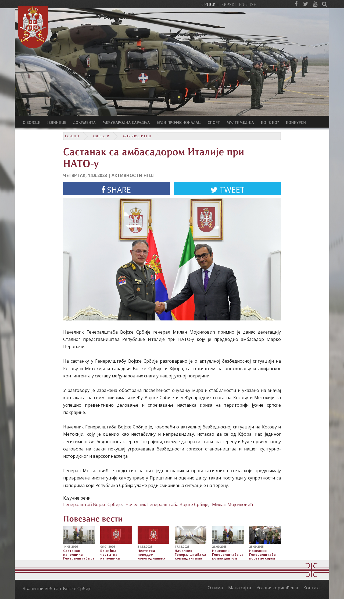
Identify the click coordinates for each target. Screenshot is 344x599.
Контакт (312, 588)
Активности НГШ (137, 136)
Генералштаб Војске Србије (92, 504)
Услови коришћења (277, 588)
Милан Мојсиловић (232, 504)
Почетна (72, 136)
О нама (215, 588)
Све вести (101, 136)
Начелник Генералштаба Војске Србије (167, 504)
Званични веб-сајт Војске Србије (57, 588)
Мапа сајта (239, 588)
